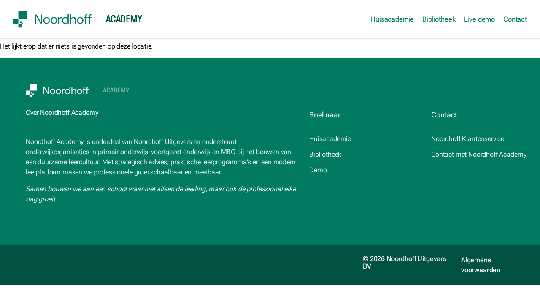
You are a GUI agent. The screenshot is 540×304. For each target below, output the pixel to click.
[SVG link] (52, 19)
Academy (116, 90)
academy (124, 19)
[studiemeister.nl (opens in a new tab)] (363, 139)
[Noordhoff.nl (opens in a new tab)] (363, 154)
